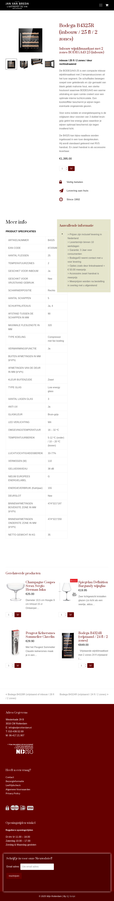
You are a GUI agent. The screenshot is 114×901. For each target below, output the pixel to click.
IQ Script (71, 896)
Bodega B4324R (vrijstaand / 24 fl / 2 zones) (84, 694)
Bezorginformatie (15, 781)
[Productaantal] (62, 168)
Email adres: (13, 866)
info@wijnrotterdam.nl (20, 727)
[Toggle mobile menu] (100, 5)
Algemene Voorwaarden (18, 789)
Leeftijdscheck (13, 785)
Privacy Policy (13, 793)
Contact (10, 777)
